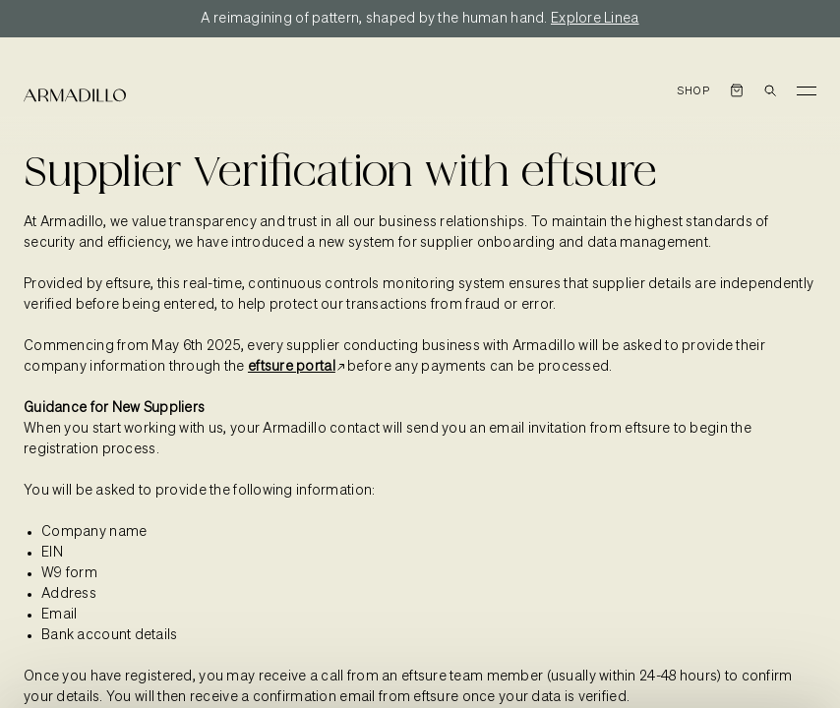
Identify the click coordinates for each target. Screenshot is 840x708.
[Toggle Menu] (806, 90)
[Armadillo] (75, 95)
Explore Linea (595, 19)
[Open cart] (737, 90)
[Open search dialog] (770, 90)
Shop (694, 91)
